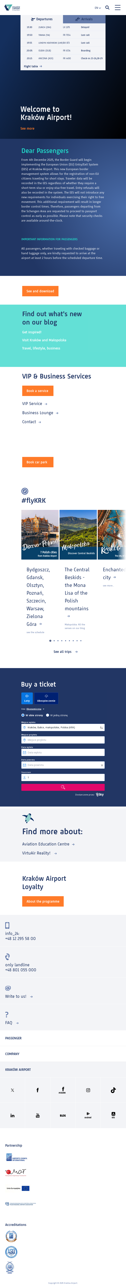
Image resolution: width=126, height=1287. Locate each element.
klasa (23, 709)
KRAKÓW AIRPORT (18, 1070)
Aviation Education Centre (45, 844)
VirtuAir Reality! (37, 853)
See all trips (63, 652)
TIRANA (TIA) (45, 35)
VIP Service (32, 403)
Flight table (31, 70)
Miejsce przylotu (29, 735)
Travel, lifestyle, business (42, 348)
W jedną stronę (59, 715)
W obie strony (34, 715)
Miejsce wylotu (28, 722)
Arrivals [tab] (84, 18)
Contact (29, 421)
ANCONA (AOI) (46, 62)
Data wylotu (27, 747)
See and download (40, 291)
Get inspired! (32, 332)
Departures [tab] (42, 19)
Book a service (37, 391)
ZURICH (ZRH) (45, 27)
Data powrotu (28, 760)
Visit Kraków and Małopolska (46, 340)
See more (27, 128)
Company (12, 1054)
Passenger (13, 1038)
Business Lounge (37, 412)
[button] (50, 641)
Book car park (37, 462)
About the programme (43, 901)
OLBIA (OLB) (45, 54)
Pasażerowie (26, 772)
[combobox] (96, 8)
